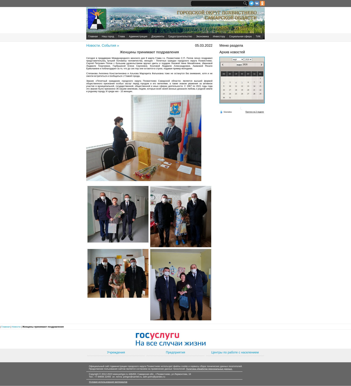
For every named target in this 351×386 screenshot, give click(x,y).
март (239, 64)
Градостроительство (180, 36)
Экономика (202, 36)
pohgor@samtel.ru (132, 376)
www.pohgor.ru (120, 374)
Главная (93, 36)
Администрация (138, 36)
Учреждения (116, 352)
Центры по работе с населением (235, 352)
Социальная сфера (240, 36)
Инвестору (219, 36)
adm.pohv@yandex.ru (154, 376)
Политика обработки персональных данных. (209, 369)
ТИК (258, 36)
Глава (121, 36)
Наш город (108, 36)
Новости (16, 326)
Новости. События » (102, 45)
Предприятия (175, 352)
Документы (157, 36)
